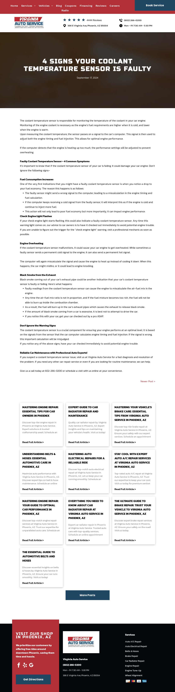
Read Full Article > (33, 442)
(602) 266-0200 (133, 20)
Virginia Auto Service (99, 357)
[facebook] (19, 665)
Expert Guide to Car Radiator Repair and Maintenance (83, 411)
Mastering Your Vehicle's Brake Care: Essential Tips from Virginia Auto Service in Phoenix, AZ (133, 413)
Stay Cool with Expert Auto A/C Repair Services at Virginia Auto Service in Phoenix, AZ (132, 460)
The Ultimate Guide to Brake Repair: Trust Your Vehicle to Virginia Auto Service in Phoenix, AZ (132, 507)
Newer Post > (148, 381)
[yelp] (25, 665)
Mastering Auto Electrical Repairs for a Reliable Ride (86, 458)
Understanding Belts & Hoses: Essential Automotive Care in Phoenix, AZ (39, 460)
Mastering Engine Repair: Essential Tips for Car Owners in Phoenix (40, 411)
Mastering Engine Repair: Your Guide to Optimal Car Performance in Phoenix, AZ (40, 507)
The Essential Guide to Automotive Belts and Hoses (38, 556)
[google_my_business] (31, 665)
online (95, 371)
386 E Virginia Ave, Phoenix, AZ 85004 (88, 25)
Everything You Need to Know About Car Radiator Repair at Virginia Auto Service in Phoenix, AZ (85, 509)
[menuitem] (16, 5)
